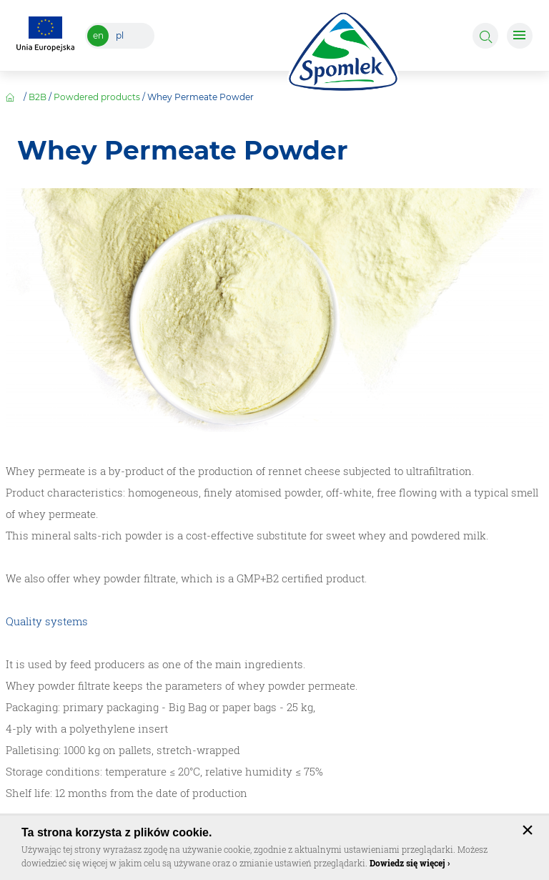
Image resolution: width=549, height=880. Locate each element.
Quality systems (47, 621)
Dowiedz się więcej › (410, 863)
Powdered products (97, 97)
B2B (37, 97)
